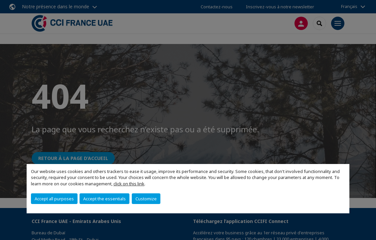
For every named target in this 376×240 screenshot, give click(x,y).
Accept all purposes (54, 199)
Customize (146, 199)
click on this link (128, 184)
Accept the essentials (104, 199)
